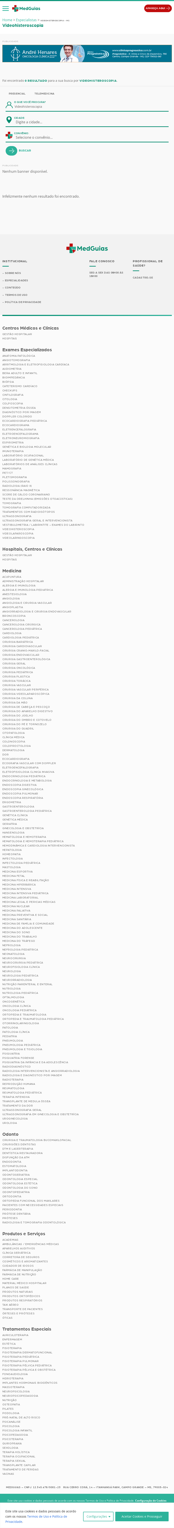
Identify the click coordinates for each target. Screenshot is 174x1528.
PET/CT (7, 473)
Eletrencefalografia (19, 429)
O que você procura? (30, 102)
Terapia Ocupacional (18, 1456)
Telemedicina (44, 93)
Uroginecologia (15, 1118)
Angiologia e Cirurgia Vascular (27, 603)
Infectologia (12, 858)
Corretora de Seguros (21, 1257)
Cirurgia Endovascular (21, 655)
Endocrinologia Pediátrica (24, 776)
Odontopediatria (16, 1192)
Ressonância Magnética (21, 490)
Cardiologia (12, 633)
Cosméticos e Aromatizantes (25, 1261)
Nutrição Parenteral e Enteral (27, 984)
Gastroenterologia (18, 806)
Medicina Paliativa (16, 910)
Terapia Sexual (14, 1461)
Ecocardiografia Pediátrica (24, 421)
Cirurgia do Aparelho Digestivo (27, 711)
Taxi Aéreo (10, 1304)
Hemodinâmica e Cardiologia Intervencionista (38, 845)
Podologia (10, 1413)
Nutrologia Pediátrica (20, 993)
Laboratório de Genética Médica (28, 460)
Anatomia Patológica (18, 356)
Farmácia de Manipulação (22, 1270)
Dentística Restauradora (22, 1153)
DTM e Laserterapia (17, 1149)
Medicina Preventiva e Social (25, 915)
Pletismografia (14, 477)
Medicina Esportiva (17, 871)
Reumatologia (13, 1088)
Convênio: (21, 133)
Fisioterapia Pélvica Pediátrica (27, 1365)
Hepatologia (12, 850)
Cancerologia (13, 620)
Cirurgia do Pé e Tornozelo (24, 724)
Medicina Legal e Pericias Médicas (29, 902)
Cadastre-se (143, 277)
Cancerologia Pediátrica (22, 629)
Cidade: (19, 118)
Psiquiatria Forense (18, 1058)
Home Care (10, 1278)
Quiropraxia (12, 1443)
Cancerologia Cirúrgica (21, 624)
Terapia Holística (16, 1452)
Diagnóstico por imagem (21, 412)
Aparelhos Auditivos (18, 1248)
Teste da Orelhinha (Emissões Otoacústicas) (37, 499)
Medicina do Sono (16, 932)
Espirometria (13, 442)
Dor (5, 754)
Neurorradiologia (17, 980)
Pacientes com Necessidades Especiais (32, 1205)
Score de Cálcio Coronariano (26, 494)
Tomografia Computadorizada (26, 507)
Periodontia (12, 1209)
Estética (9, 1343)
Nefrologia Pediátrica (20, 949)
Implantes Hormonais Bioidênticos (30, 1383)
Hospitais (9, 338)
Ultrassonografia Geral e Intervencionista (37, 520)
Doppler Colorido (17, 416)
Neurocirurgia (14, 958)
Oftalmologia (13, 997)
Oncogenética (13, 1001)
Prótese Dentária (16, 1214)
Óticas (7, 1317)
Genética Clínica (15, 815)
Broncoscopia (14, 616)
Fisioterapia (12, 1348)
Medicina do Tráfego (18, 941)
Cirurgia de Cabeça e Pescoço (26, 707)
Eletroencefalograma (20, 434)
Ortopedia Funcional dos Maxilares (31, 1201)
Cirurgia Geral (14, 663)
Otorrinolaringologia (20, 1023)
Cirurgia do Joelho (17, 715)
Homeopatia (11, 854)
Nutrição (9, 1400)
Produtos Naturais (17, 1291)
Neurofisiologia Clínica (21, 967)
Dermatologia (13, 750)
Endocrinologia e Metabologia (27, 780)
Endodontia (11, 1162)
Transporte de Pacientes (22, 1309)
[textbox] (32, 122)
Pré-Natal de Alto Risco (21, 1417)
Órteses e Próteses (18, 1313)
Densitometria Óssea (19, 408)
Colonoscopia (13, 741)
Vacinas (8, 1474)
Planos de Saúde (15, 1287)
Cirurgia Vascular (16, 685)
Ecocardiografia (16, 759)
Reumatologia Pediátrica (22, 1092)
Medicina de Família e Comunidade (28, 923)
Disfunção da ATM (16, 1157)
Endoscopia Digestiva (19, 785)
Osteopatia (11, 1404)
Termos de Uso (16, 295)
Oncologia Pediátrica (19, 1010)
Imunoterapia (13, 451)
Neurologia (11, 971)
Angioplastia (12, 607)
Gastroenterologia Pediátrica (27, 811)
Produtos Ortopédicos (21, 1296)
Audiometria (12, 369)
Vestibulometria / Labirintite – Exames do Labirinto (43, 525)
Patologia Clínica (16, 1032)
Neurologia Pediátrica (20, 975)
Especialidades (16, 280)
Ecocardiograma (15, 425)
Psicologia (11, 1426)
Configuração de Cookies (150, 1500)
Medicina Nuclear (16, 906)
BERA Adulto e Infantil (20, 373)
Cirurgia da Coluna (17, 698)
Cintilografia (13, 395)
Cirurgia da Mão (15, 702)
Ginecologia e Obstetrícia (23, 828)
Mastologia (11, 867)
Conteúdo (13, 287)
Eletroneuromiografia (21, 438)
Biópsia (8, 382)
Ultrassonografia (17, 516)
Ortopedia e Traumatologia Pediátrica (33, 1019)
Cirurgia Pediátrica (17, 672)
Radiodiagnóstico (16, 1066)
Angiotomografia (16, 360)
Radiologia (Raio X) (17, 486)
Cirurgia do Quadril (18, 728)
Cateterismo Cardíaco (20, 386)
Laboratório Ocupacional (23, 455)
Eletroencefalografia (20, 767)
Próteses (10, 1218)
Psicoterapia (12, 1439)
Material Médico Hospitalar (24, 1283)
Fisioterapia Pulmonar (20, 1361)
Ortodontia (11, 1196)
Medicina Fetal (13, 876)
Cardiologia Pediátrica (20, 637)
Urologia (9, 1123)
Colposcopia (12, 403)
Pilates (8, 1409)
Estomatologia (14, 1166)
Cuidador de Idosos (18, 1265)
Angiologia (11, 598)
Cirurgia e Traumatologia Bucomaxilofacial (36, 1140)
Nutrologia (11, 988)
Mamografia (11, 468)
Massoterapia (13, 1387)
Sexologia (10, 1448)
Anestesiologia (14, 594)
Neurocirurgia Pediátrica (22, 962)
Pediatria (9, 1036)
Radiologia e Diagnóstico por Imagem (32, 1075)
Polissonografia (16, 481)
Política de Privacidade (23, 302)
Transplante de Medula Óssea (26, 1101)
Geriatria (9, 824)
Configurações (97, 1516)
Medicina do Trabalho (19, 936)
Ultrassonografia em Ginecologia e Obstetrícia (40, 1114)
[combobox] (32, 122)
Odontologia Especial (20, 1179)
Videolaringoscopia (18, 538)
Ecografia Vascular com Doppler (29, 763)
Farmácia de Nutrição (19, 1274)
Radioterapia (13, 1079)
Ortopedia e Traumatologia (24, 1014)
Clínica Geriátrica (16, 1252)
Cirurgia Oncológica (18, 668)
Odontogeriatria (16, 1175)
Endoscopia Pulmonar (20, 793)
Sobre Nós (13, 273)
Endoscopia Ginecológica (22, 789)
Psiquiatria (11, 1053)
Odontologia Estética (20, 1183)
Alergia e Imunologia (19, 585)
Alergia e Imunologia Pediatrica (27, 590)
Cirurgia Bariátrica (17, 642)
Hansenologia (13, 832)
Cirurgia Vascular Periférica (25, 689)
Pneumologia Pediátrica (21, 1045)
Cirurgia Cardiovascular (22, 646)
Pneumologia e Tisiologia (22, 1049)
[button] (5, 8)
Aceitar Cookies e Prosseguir (142, 1516)
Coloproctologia (16, 746)
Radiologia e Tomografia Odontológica (34, 1222)
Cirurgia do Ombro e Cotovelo (27, 720)
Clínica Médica (13, 737)
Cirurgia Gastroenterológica (26, 659)
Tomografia (11, 503)
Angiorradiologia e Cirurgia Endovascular (36, 611)
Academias (10, 1239)
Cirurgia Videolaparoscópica (25, 694)
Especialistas (26, 20)
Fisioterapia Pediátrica (20, 1357)
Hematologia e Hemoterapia (24, 837)
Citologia (9, 399)
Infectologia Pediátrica (21, 863)
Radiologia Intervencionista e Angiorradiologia (41, 1071)
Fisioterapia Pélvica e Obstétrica (29, 1370)
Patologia (10, 1027)
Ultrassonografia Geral (22, 1110)
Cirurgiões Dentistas (19, 1144)
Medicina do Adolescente (22, 928)
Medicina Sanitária (16, 919)
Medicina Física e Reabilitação (25, 880)
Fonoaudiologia (15, 1374)
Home (7, 20)
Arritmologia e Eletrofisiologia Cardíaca (35, 364)
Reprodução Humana (18, 1084)
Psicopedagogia (15, 1435)
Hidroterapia (13, 1378)
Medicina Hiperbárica (19, 884)
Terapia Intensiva (16, 1097)
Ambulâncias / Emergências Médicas (30, 1244)
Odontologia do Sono (20, 1188)
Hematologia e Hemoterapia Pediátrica (33, 841)
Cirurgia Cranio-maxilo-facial (25, 650)
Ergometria (11, 802)
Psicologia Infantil (17, 1430)
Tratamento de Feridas (20, 1469)
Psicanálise (11, 1422)
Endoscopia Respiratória (22, 798)
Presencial (17, 93)
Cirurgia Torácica (16, 681)
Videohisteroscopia (18, 529)
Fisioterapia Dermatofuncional (27, 1352)
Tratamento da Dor (17, 1105)
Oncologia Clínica (16, 1006)
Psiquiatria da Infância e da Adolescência (35, 1062)
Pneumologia (12, 1040)
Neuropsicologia (16, 1391)
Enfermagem (12, 1339)
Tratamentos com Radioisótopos (28, 512)
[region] (87, 1515)
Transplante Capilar (19, 1465)
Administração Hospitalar (23, 581)
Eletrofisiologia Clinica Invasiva (28, 772)
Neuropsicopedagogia (20, 1396)
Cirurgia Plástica (16, 676)
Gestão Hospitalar (17, 334)
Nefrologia (11, 945)
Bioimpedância (13, 377)
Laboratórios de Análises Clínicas (30, 464)
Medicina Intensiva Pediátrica (25, 893)
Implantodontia (15, 1170)
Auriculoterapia (15, 1335)
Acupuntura (11, 577)
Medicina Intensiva (16, 889)
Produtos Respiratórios (22, 1300)
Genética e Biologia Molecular (26, 447)
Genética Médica (15, 819)
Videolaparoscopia (17, 533)
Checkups (9, 390)
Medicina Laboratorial (20, 897)
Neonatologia (13, 954)
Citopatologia (13, 733)
